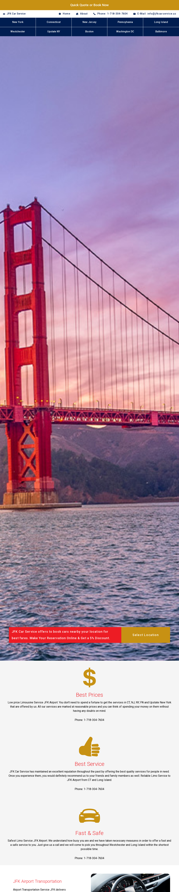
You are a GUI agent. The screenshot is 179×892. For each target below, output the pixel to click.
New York (17, 22)
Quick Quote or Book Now (89, 5)
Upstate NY (53, 31)
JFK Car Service (16, 13)
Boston (89, 31)
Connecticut (53, 22)
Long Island (161, 22)
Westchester (17, 31)
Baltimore (161, 31)
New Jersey (89, 22)
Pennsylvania (125, 22)
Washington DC (125, 31)
